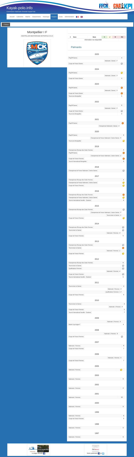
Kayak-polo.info (20, 8)
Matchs (27, 17)
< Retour (6, 24)
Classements (36, 17)
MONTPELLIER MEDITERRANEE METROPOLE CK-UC (37, 36)
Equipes (54, 17)
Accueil (12, 17)
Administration (69, 17)
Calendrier (20, 17)
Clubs (61, 17)
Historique (46, 17)
